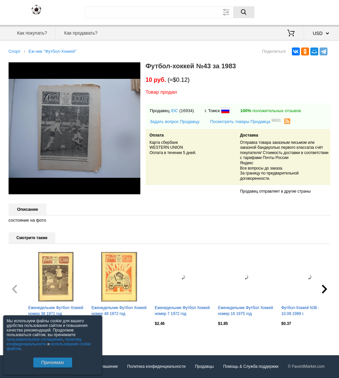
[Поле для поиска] (169, 12)
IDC (174, 110)
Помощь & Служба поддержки (250, 366)
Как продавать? (81, 33)
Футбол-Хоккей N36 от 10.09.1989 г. (301, 310)
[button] (134, 68)
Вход (292, 11)
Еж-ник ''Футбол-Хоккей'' (52, 51)
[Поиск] (243, 12)
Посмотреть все (23, 337)
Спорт (15, 51)
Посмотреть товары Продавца (245, 121)
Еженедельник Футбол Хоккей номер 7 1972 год (182, 310)
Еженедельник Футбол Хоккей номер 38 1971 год (55, 310)
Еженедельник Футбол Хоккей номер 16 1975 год (245, 310)
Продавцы (204, 366)
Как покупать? (32, 33)
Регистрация (316, 11)
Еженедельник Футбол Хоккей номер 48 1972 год (119, 310)
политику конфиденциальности (44, 341)
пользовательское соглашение (35, 339)
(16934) (186, 110)
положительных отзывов (270, 110)
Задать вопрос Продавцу (175, 121)
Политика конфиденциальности (156, 366)
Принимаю (52, 362)
